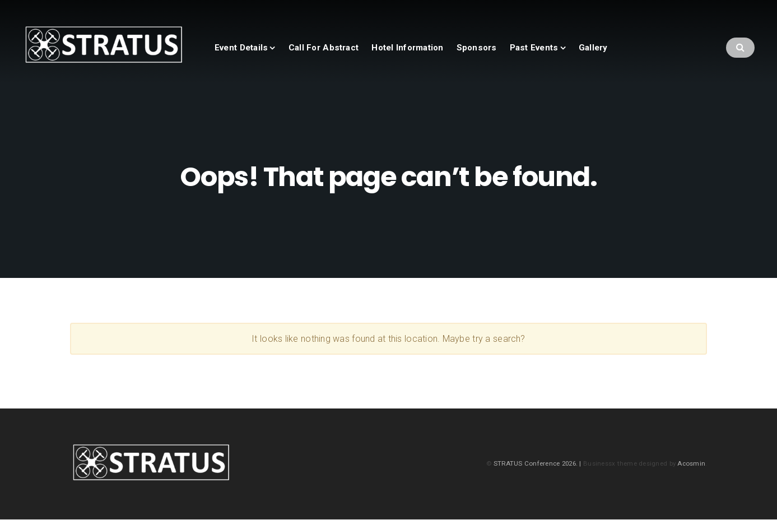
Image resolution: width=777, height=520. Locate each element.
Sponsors (477, 48)
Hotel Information (407, 48)
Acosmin (691, 463)
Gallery (593, 48)
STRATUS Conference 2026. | (538, 463)
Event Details (241, 48)
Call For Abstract (324, 48)
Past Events (534, 48)
